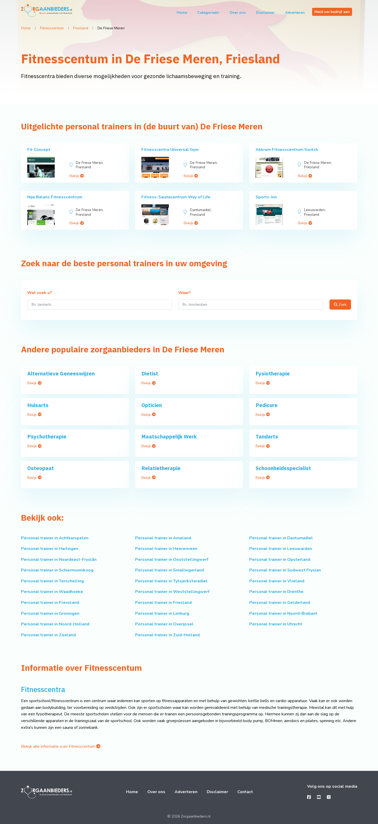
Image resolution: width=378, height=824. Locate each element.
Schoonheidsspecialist (283, 468)
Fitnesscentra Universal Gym (170, 149)
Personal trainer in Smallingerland (169, 570)
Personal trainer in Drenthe (276, 592)
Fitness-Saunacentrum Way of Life (175, 197)
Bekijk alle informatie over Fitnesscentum (60, 746)
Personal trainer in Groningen (50, 613)
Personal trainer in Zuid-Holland (167, 635)
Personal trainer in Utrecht (275, 624)
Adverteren (295, 12)
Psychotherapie (46, 436)
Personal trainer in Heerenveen (166, 548)
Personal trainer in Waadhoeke (52, 592)
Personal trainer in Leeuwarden (280, 548)
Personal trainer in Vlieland (276, 581)
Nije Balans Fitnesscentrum (54, 197)
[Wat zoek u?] (99, 304)
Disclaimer (265, 12)
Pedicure (267, 405)
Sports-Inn (266, 197)
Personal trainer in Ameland (163, 538)
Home (182, 12)
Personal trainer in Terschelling (52, 581)
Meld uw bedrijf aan (332, 11)
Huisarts (38, 405)
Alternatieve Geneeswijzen (61, 373)
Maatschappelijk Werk (169, 436)
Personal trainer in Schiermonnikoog (57, 570)
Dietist (149, 373)
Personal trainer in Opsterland (279, 559)
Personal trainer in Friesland (163, 602)
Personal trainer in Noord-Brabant (283, 613)
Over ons (238, 12)
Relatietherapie (161, 468)
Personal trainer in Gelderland (279, 602)
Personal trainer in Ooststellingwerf (171, 559)
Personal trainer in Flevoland (50, 602)
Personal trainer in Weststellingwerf (172, 592)
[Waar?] (250, 304)
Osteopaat (40, 468)
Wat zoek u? (39, 293)
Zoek (340, 304)
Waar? (184, 293)
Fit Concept (38, 149)
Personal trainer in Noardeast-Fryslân (59, 559)
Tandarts (267, 436)
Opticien (151, 405)
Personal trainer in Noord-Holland (55, 624)
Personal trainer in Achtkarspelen (54, 538)
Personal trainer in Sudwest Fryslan (285, 570)
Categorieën (208, 12)
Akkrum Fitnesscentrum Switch (287, 149)
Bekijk (77, 175)
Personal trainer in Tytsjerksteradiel (171, 581)
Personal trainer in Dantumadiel (281, 538)
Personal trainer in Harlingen (49, 548)
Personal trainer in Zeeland (48, 635)
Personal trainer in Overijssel (164, 624)
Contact (245, 792)
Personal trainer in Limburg (162, 613)
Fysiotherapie (273, 373)
